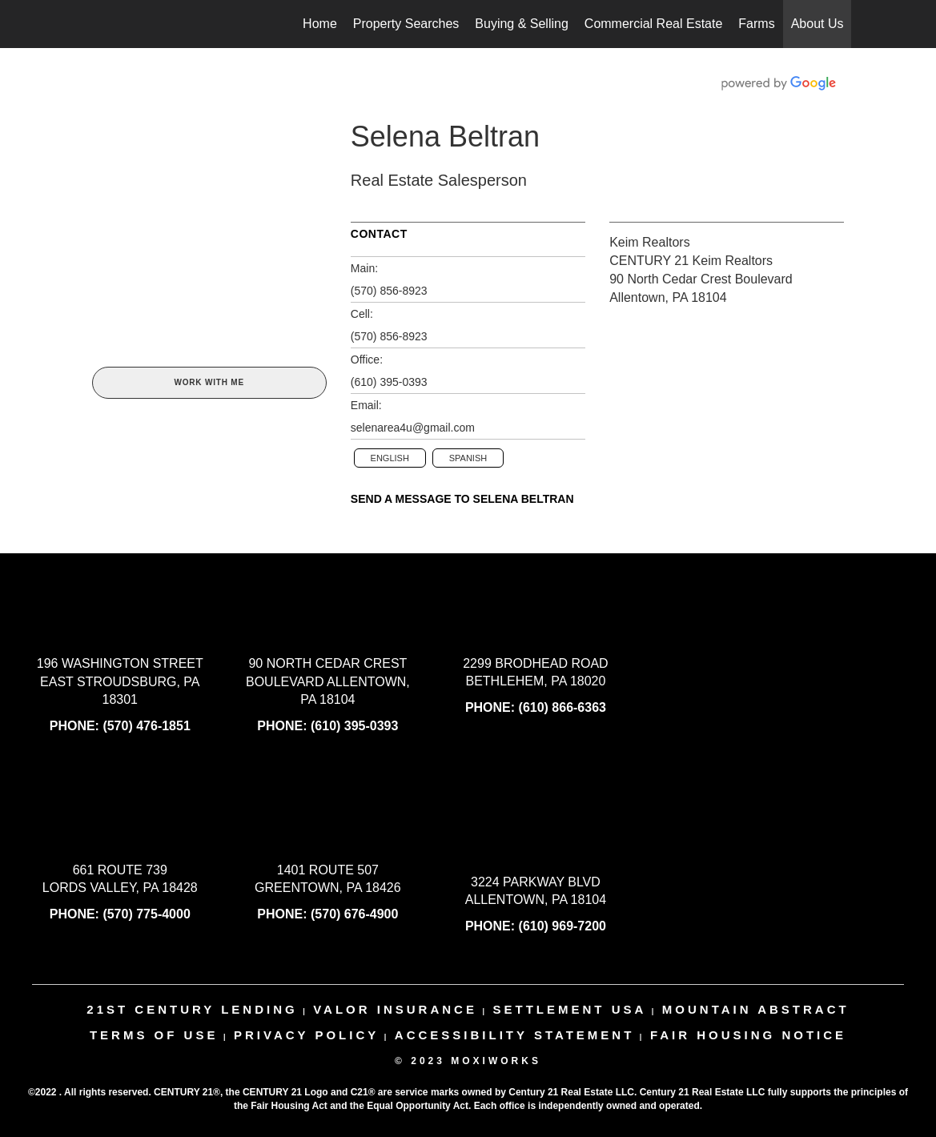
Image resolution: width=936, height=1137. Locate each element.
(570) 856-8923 (389, 290)
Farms (756, 23)
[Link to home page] (88, 24)
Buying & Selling (521, 23)
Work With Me (208, 382)
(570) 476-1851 (146, 726)
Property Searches (406, 23)
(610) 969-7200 (562, 926)
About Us (817, 23)
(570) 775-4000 (146, 914)
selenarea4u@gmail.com (413, 427)
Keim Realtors (649, 242)
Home (320, 23)
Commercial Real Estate (653, 23)
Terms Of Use (154, 1035)
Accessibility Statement (515, 1035)
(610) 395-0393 (389, 382)
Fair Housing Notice (748, 1035)
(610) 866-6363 (562, 707)
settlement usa (569, 1009)
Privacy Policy (306, 1035)
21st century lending (191, 1009)
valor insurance (395, 1009)
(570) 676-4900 (354, 914)
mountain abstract (756, 1009)
